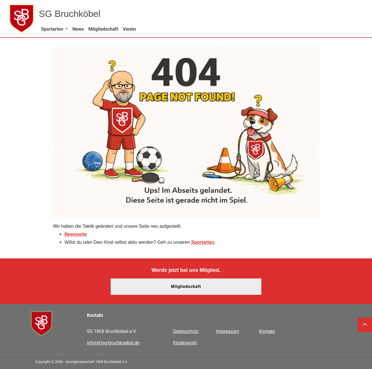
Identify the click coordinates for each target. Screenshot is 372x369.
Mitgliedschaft (186, 286)
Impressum (227, 331)
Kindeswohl (184, 343)
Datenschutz (185, 331)
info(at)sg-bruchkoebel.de (113, 343)
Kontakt (267, 331)
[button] (54, 29)
